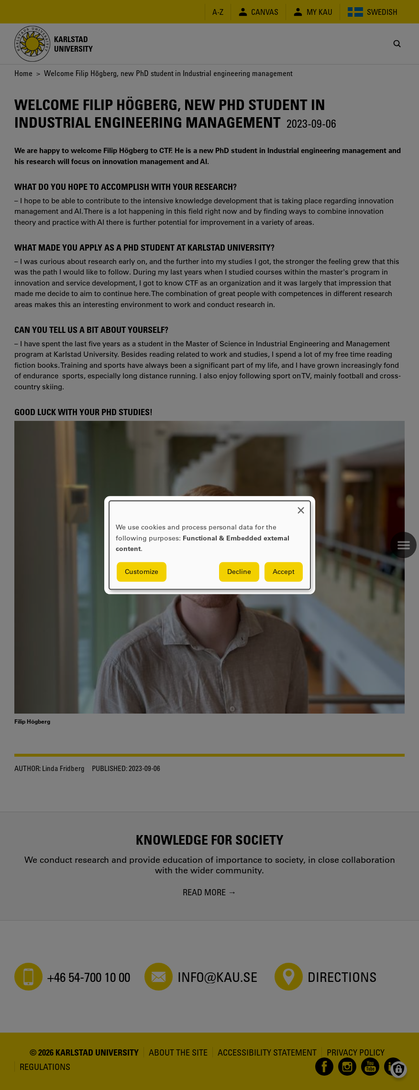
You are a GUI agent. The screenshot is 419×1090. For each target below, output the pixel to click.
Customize (141, 571)
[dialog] (209, 545)
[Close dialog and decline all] (300, 507)
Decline (239, 571)
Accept (284, 571)
